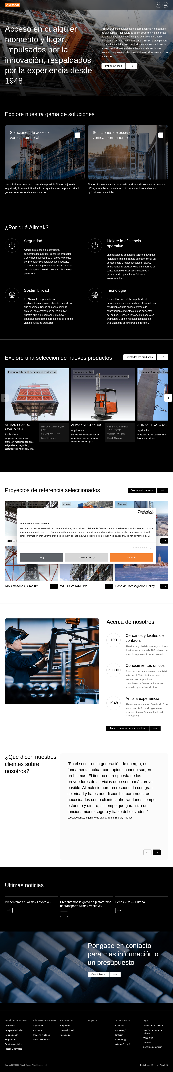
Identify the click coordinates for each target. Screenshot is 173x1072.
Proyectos (92, 1021)
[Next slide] (157, 853)
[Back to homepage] (12, 5)
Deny (41, 557)
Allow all (131, 557)
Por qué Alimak (67, 1021)
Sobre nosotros (122, 1021)
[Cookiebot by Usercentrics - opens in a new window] (140, 512)
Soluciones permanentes (44, 1021)
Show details (140, 547)
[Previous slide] (147, 853)
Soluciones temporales (16, 1021)
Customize (86, 557)
